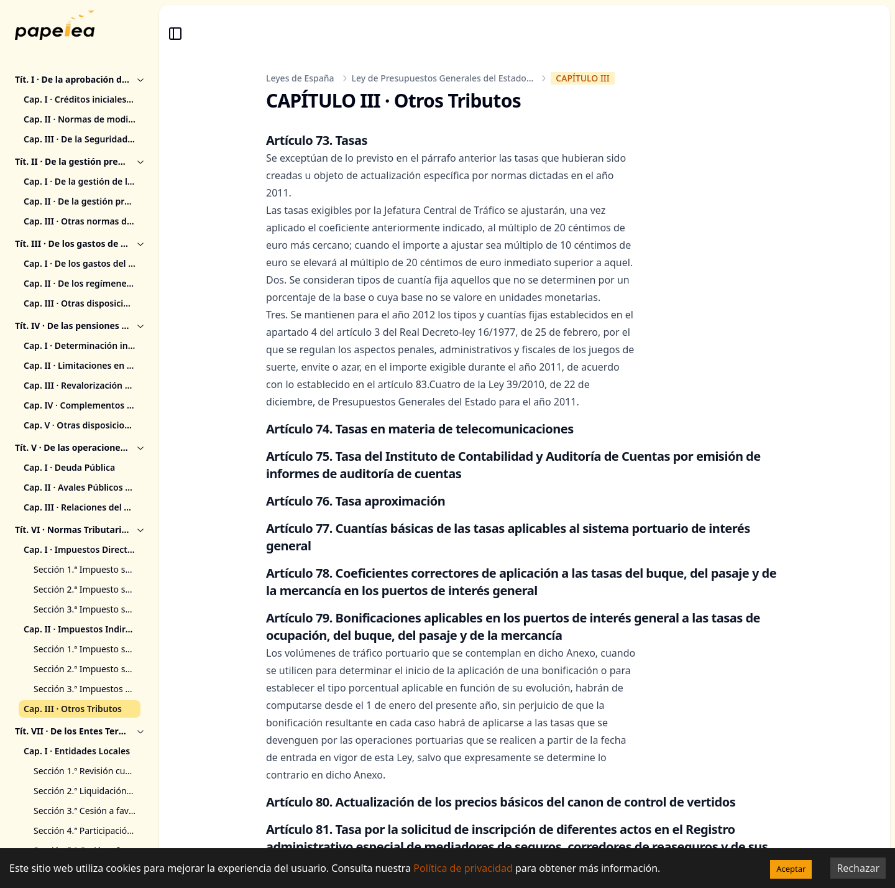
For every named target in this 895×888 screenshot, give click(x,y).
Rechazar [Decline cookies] (858, 868)
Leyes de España (300, 78)
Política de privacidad (463, 868)
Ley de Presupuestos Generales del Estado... (443, 78)
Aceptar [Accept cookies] (791, 868)
